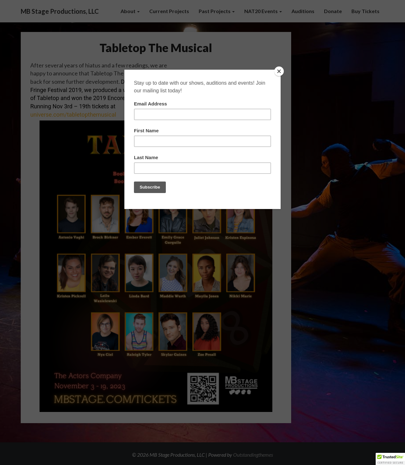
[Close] (279, 71)
